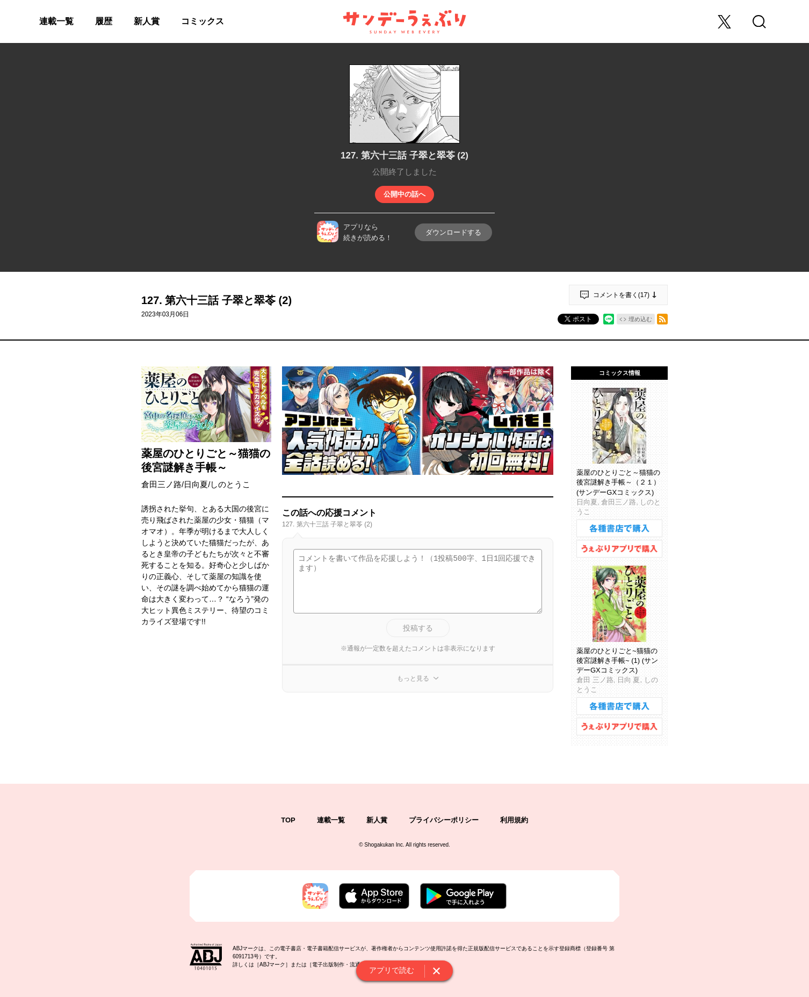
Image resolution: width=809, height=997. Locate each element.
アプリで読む (391, 970)
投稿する (418, 628)
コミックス (202, 21)
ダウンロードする (453, 232)
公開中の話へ (404, 194)
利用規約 (514, 820)
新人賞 (147, 21)
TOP (288, 820)
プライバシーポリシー (444, 820)
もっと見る (413, 678)
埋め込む (640, 319)
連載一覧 (56, 21)
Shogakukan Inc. (384, 845)
